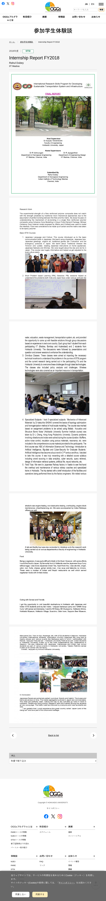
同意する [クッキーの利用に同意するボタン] (40, 894)
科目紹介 (27, 17)
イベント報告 (73, 861)
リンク (42, 865)
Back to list (53, 735)
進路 (70, 832)
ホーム (12, 42)
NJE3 (13, 861)
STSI (13, 869)
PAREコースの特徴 (19, 832)
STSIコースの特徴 (18, 840)
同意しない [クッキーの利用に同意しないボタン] (20, 894)
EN (92, 4)
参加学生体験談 (26, 42)
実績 (44, 17)
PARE (13, 865)
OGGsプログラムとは (21, 826)
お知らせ (95, 17)
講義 (70, 869)
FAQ (41, 861)
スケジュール (44, 832)
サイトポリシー (53, 808)
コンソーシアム (74, 836)
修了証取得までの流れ (20, 844)
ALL (13, 755)
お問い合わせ (78, 17)
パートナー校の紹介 (19, 847)
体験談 (61, 17)
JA (86, 4)
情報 (70, 865)
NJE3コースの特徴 (18, 836)
